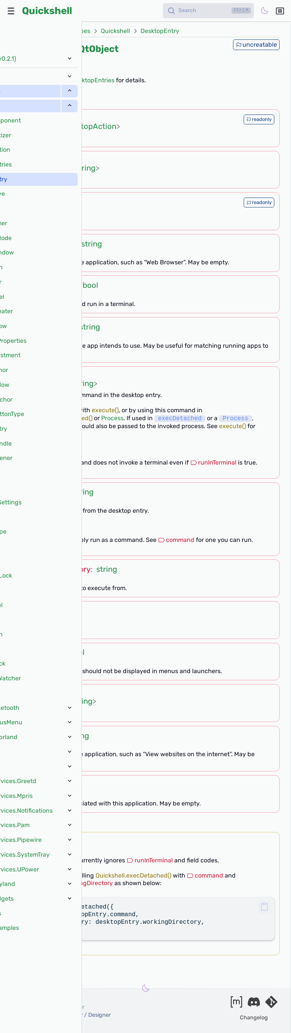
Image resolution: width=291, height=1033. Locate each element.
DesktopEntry (160, 31)
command (176, 539)
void (65, 841)
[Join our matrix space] (236, 1004)
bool (90, 285)
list (65, 119)
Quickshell (47, 10)
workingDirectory (45, 426)
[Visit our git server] (271, 1004)
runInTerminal (213, 462)
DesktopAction (89, 126)
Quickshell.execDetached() (54, 418)
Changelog (254, 1017)
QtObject (98, 49)
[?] (67, 99)
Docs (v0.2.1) (45, 31)
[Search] (208, 10)
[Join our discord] (253, 1004)
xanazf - (61, 1015)
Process (112, 418)
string (85, 168)
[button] (264, 907)
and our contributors (38, 1023)
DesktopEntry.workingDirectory (65, 883)
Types (82, 31)
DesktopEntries (92, 80)
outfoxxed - (48, 1007)
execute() (105, 410)
